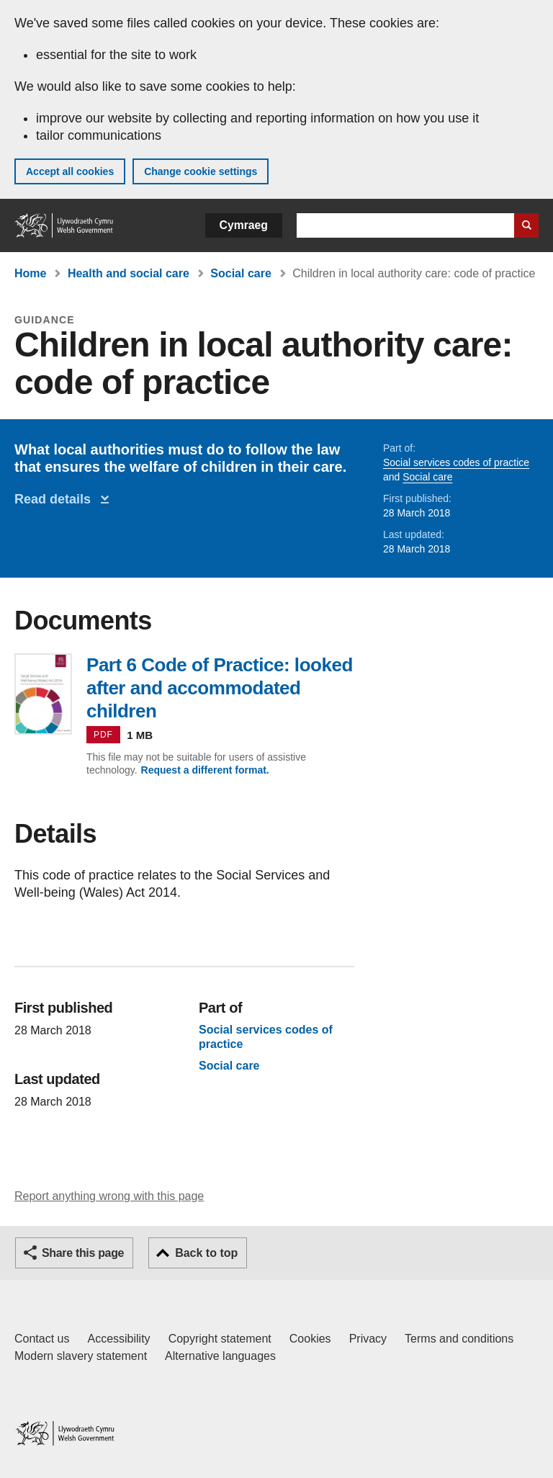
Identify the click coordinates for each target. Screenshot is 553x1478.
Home (30, 273)
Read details (56, 499)
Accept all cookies (70, 171)
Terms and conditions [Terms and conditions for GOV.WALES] (459, 1339)
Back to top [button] (206, 1253)
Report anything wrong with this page (109, 1196)
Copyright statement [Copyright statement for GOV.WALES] (219, 1339)
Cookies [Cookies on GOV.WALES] (310, 1339)
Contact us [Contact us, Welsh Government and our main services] (41, 1339)
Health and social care (128, 273)
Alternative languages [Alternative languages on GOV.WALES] (220, 1356)
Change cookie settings (200, 171)
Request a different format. (205, 770)
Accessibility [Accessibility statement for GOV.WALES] (118, 1339)
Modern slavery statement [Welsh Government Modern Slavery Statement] (80, 1356)
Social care (240, 273)
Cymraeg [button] (244, 225)
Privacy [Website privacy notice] (368, 1339)
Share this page (83, 1253)
